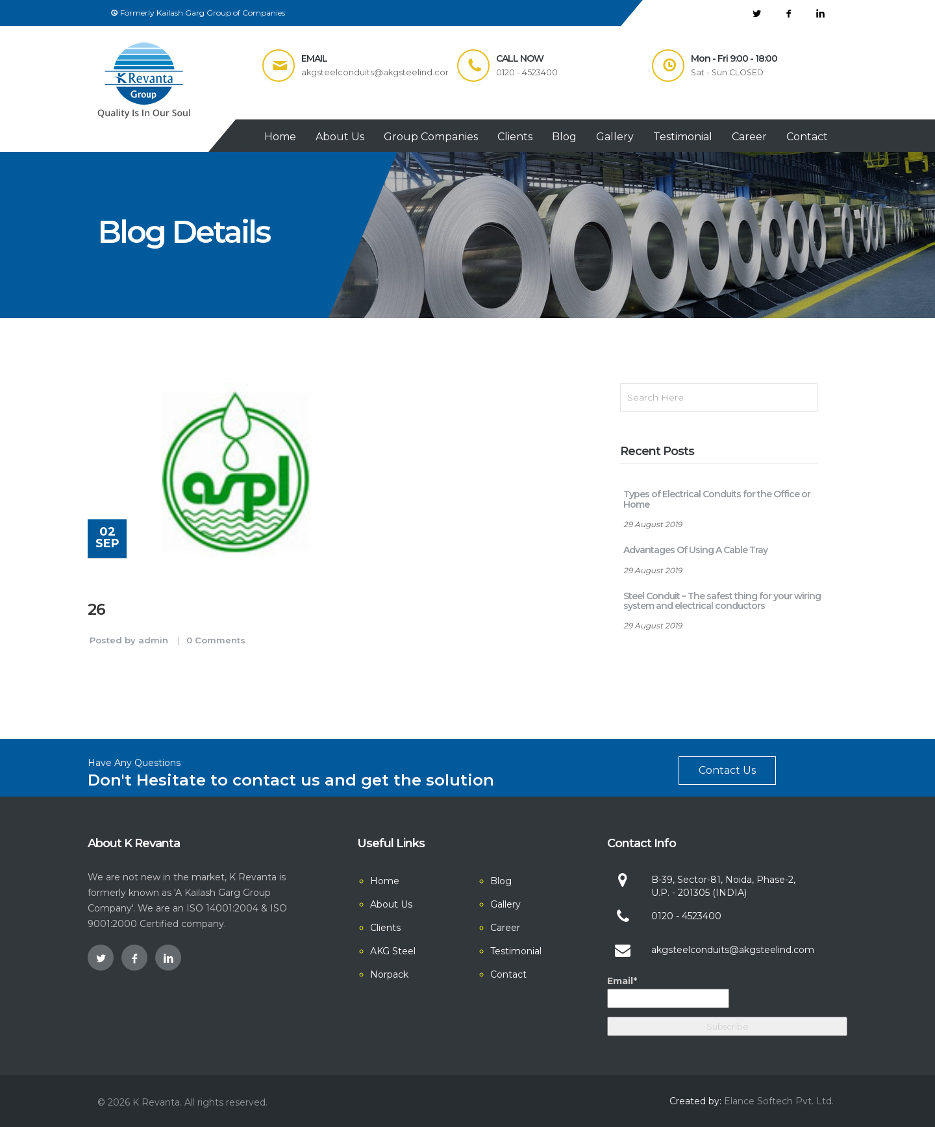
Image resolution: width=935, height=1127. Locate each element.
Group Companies (431, 136)
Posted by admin (129, 640)
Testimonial (682, 136)
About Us (340, 136)
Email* (668, 991)
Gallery (615, 136)
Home (280, 136)
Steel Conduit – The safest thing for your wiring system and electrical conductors (722, 601)
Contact (807, 136)
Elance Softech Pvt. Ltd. (779, 1101)
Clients (514, 136)
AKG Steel (393, 951)
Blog (564, 136)
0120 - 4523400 (686, 916)
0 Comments (215, 640)
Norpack (389, 974)
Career (749, 136)
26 (96, 609)
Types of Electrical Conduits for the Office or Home (716, 499)
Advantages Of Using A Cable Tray (695, 550)
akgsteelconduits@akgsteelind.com (732, 950)
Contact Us (727, 770)
